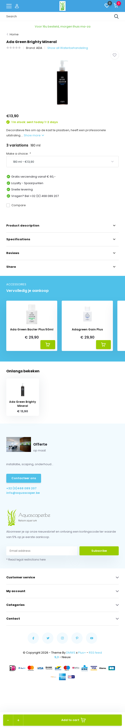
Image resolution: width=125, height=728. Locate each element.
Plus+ (82, 652)
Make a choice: (18, 153)
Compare (16, 205)
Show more (34, 135)
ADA (39, 48)
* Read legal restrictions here (26, 559)
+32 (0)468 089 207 (21, 488)
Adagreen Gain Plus (87, 329)
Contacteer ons (23, 478)
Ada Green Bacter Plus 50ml (31, 329)
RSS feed (95, 652)
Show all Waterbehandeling (67, 48)
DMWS (70, 652)
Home (14, 34)
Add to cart (73, 720)
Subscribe (99, 551)
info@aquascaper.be (23, 493)
